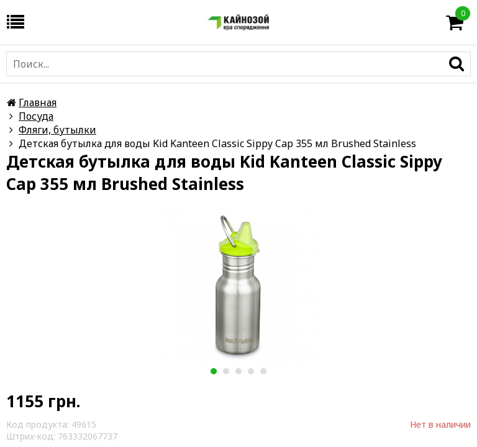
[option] (238, 285)
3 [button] (238, 371)
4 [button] (250, 371)
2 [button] (226, 371)
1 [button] (213, 371)
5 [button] (263, 371)
